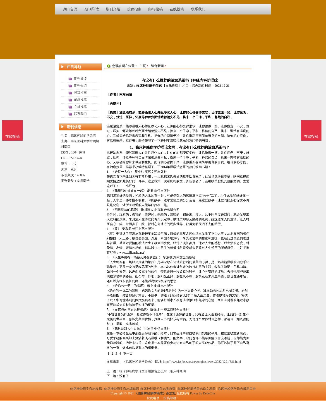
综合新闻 (157, 66)
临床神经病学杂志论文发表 (196, 388)
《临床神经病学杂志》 (138, 361)
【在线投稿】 (171, 85)
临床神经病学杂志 (149, 85)
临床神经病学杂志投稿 (86, 388)
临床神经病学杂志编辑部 (121, 388)
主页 (142, 66)
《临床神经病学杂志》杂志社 (155, 393)
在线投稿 (311, 136)
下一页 (128, 353)
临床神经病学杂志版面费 (157, 388)
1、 (132, 147)
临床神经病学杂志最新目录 (237, 388)
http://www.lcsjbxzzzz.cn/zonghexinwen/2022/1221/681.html (202, 361)
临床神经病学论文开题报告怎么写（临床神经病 (152, 371)
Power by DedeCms (202, 393)
